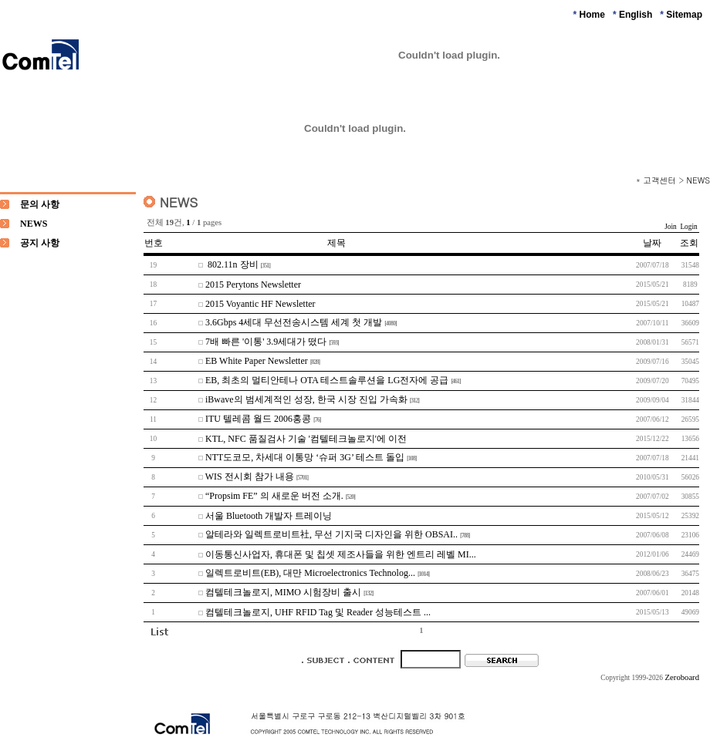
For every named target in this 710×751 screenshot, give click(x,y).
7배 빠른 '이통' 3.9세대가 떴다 (265, 341)
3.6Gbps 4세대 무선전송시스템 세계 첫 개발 (293, 322)
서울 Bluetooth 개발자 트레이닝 (268, 515)
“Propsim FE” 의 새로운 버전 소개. (274, 495)
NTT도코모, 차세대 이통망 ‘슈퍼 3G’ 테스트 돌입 (304, 457)
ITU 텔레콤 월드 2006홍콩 (258, 418)
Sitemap (684, 14)
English (635, 14)
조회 (689, 242)
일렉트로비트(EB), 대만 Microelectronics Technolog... (310, 572)
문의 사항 (39, 204)
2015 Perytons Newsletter (253, 284)
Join (670, 227)
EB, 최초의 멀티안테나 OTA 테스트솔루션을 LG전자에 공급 (326, 380)
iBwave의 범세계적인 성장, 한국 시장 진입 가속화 (306, 399)
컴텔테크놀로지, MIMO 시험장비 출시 (283, 592)
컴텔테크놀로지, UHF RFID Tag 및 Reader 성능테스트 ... (318, 612)
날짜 (652, 242)
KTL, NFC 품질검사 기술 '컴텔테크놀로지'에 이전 (306, 438)
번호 (153, 242)
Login (688, 227)
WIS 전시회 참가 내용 (249, 476)
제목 (336, 242)
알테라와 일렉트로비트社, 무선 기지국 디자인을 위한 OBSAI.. (331, 534)
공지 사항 (39, 242)
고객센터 (659, 180)
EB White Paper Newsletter (256, 360)
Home (592, 14)
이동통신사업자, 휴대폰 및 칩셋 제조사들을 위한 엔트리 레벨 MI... (340, 554)
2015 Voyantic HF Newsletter (260, 303)
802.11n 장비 (232, 264)
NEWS (698, 180)
